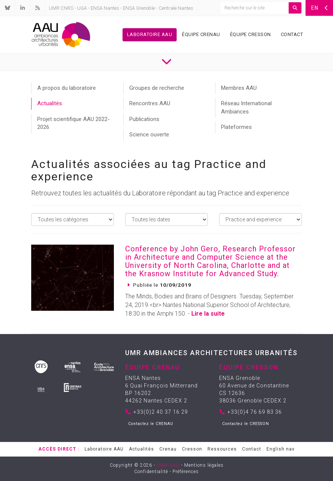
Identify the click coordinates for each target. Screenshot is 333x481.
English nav (280, 449)
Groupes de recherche (156, 88)
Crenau (168, 449)
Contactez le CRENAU (150, 423)
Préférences (186, 471)
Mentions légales (204, 465)
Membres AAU (239, 88)
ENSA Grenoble (139, 8)
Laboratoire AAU (150, 34)
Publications (144, 119)
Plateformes (236, 127)
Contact (292, 34)
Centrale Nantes (176, 8)
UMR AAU (168, 465)
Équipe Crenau (201, 34)
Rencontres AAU (149, 103)
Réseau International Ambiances (246, 107)
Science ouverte (149, 134)
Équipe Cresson (250, 34)
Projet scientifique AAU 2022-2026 (73, 123)
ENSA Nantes (105, 8)
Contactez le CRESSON (245, 423)
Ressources (222, 449)
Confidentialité (151, 471)
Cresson (192, 449)
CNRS (67, 8)
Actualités (49, 103)
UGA (82, 8)
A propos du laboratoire (66, 88)
